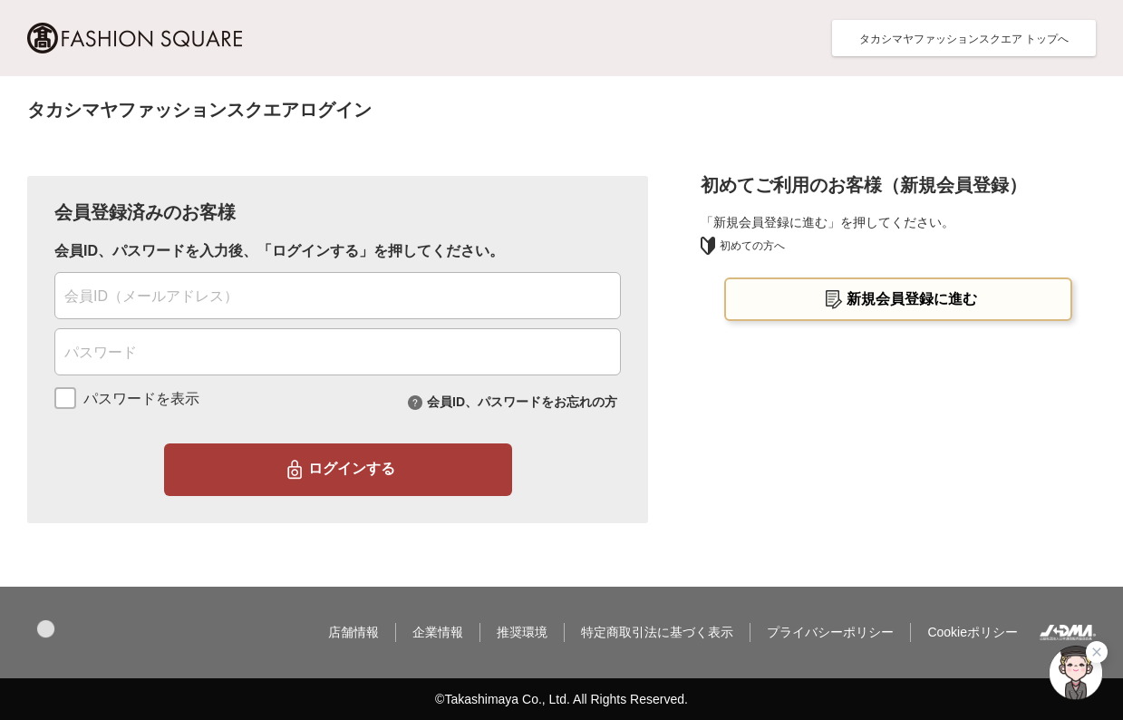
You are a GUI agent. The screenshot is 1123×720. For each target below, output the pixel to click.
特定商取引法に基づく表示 (657, 632)
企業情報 (437, 632)
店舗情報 (353, 632)
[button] (45, 628)
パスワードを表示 (141, 398)
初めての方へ (743, 245)
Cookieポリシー (972, 632)
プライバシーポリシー (830, 632)
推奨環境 (522, 632)
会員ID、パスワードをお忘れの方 (522, 401)
